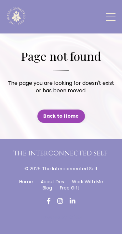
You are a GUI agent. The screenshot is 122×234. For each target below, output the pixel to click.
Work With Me (87, 181)
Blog (47, 188)
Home (26, 181)
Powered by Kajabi (61, 217)
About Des (52, 181)
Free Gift (69, 188)
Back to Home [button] (61, 116)
